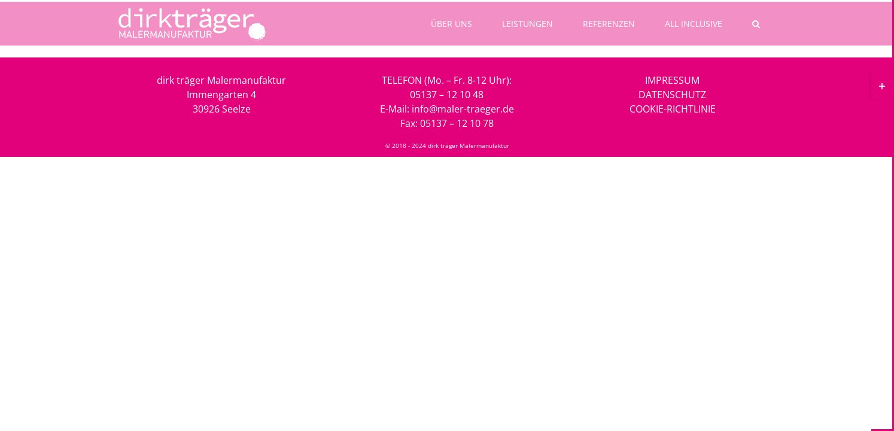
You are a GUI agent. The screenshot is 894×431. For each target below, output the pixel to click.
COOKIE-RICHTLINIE (673, 109)
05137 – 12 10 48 (447, 94)
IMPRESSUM (672, 80)
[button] (758, 23)
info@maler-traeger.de (463, 109)
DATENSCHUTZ (672, 94)
